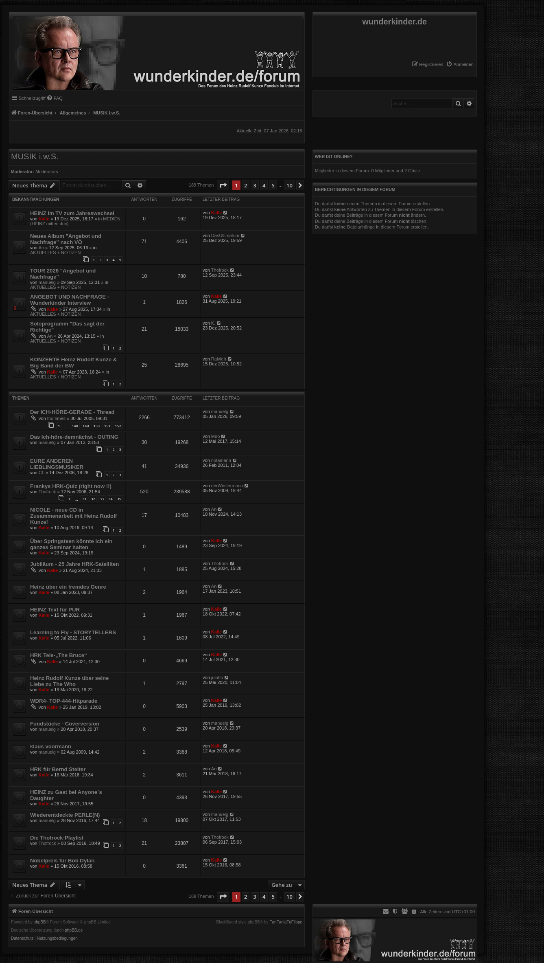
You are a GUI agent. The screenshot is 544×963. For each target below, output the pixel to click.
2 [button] (245, 185)
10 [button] (289, 185)
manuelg (47, 282)
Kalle (44, 218)
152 (118, 426)
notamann (221, 460)
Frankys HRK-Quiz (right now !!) (70, 486)
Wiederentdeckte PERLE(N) (65, 815)
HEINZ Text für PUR (55, 610)
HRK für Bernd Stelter (57, 769)
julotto (217, 677)
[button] (223, 185)
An (41, 247)
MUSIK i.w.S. (35, 156)
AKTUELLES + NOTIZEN (55, 252)
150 (96, 426)
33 (102, 498)
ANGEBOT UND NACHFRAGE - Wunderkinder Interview (69, 300)
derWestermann (227, 485)
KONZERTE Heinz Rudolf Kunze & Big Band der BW (73, 362)
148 (75, 426)
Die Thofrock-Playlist (56, 838)
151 (107, 426)
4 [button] (263, 185)
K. (213, 323)
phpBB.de (74, 930)
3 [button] (254, 185)
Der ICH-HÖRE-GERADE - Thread (72, 412)
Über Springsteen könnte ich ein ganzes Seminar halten (71, 544)
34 (110, 498)
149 (86, 426)
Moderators (46, 171)
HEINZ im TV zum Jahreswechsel (72, 213)
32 (93, 498)
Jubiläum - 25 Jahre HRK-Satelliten (74, 564)
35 (119, 498)
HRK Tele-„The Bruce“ (58, 655)
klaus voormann (50, 746)
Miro (215, 436)
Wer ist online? (334, 156)
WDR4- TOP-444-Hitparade (63, 701)
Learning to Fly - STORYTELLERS (73, 632)
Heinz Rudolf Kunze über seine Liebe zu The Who (69, 681)
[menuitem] (460, 64)
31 (84, 498)
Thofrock (220, 270)
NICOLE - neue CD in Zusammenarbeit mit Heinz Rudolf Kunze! (73, 516)
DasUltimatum (225, 235)
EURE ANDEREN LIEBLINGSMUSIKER (56, 464)
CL (41, 472)
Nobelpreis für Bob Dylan (62, 860)
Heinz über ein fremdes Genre (68, 587)
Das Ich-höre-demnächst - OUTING (74, 437)
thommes (56, 418)
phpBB (40, 922)
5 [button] (272, 185)
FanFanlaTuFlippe (285, 922)
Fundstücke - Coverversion (64, 724)
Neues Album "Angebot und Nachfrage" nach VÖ (65, 239)
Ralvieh (218, 358)
